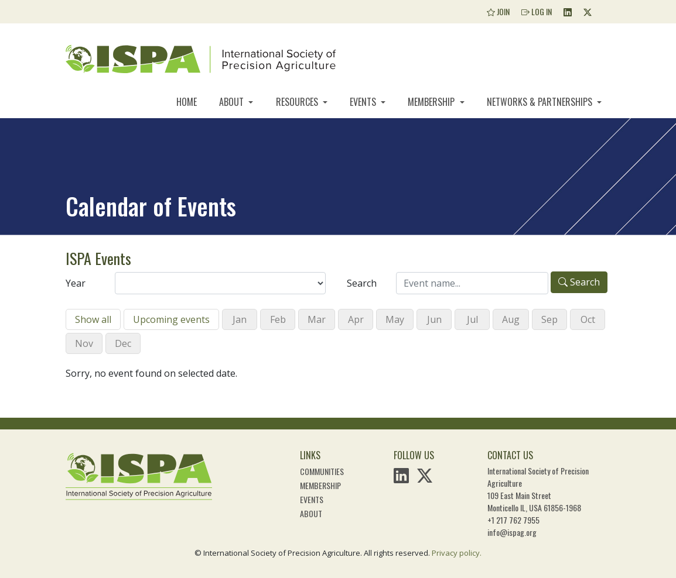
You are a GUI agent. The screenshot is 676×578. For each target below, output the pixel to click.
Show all (93, 319)
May (394, 319)
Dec (123, 343)
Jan (240, 319)
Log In (536, 11)
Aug (511, 319)
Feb (278, 319)
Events (364, 102)
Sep (549, 319)
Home (186, 102)
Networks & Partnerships (541, 102)
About (232, 102)
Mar (317, 319)
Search (362, 283)
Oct (588, 319)
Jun (434, 319)
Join (498, 11)
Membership (432, 102)
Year (76, 283)
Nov (84, 343)
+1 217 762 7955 (513, 520)
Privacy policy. (457, 553)
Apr (356, 319)
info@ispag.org (512, 532)
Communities (322, 471)
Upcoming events (171, 319)
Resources (298, 102)
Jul (472, 319)
